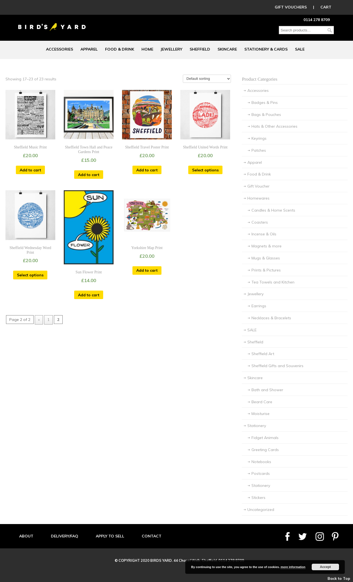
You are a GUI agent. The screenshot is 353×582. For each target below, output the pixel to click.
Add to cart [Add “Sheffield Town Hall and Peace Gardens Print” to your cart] (88, 174)
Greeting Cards (265, 449)
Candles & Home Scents (273, 210)
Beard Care (261, 401)
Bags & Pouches (266, 114)
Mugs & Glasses (265, 258)
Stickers (258, 497)
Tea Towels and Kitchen (272, 282)
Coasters (259, 222)
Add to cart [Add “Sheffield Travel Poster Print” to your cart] (147, 170)
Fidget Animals (265, 437)
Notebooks (261, 461)
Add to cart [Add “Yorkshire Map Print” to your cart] (147, 270)
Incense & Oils (263, 234)
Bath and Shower (267, 389)
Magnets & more (266, 246)
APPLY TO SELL (110, 536)
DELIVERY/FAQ (64, 536)
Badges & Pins (264, 102)
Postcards (260, 473)
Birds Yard (52, 23)
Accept (325, 567)
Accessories (258, 90)
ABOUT (26, 536)
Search (329, 30)
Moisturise (260, 413)
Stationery (256, 425)
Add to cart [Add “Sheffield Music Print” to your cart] (30, 170)
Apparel (254, 162)
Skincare (255, 377)
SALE (252, 329)
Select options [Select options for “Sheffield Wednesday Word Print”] (30, 275)
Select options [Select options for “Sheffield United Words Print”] (205, 170)
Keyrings (259, 138)
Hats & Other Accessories (274, 126)
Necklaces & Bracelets (271, 317)
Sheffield (255, 342)
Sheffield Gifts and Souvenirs (277, 365)
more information (292, 567)
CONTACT (151, 536)
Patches (258, 150)
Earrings (258, 305)
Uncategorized (260, 509)
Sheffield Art (262, 353)
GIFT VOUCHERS (291, 7)
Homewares (258, 198)
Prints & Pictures (266, 270)
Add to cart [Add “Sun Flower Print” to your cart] (88, 295)
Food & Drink (259, 174)
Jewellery (255, 293)
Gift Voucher (258, 186)
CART (325, 7)
